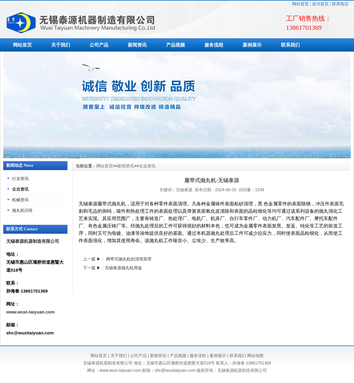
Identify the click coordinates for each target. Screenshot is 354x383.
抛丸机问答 (22, 210)
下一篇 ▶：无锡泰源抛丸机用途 (112, 267)
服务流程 (213, 44)
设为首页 (320, 3)
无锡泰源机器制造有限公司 (32, 241)
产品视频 (175, 44)
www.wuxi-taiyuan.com (30, 311)
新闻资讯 (137, 44)
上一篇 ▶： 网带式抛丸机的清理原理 (117, 259)
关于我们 (60, 44)
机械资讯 (20, 199)
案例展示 (252, 44)
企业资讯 (20, 189)
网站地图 (255, 355)
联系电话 (340, 3)
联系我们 (290, 44)
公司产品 (99, 44)
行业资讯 (20, 178)
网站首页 (300, 3)
